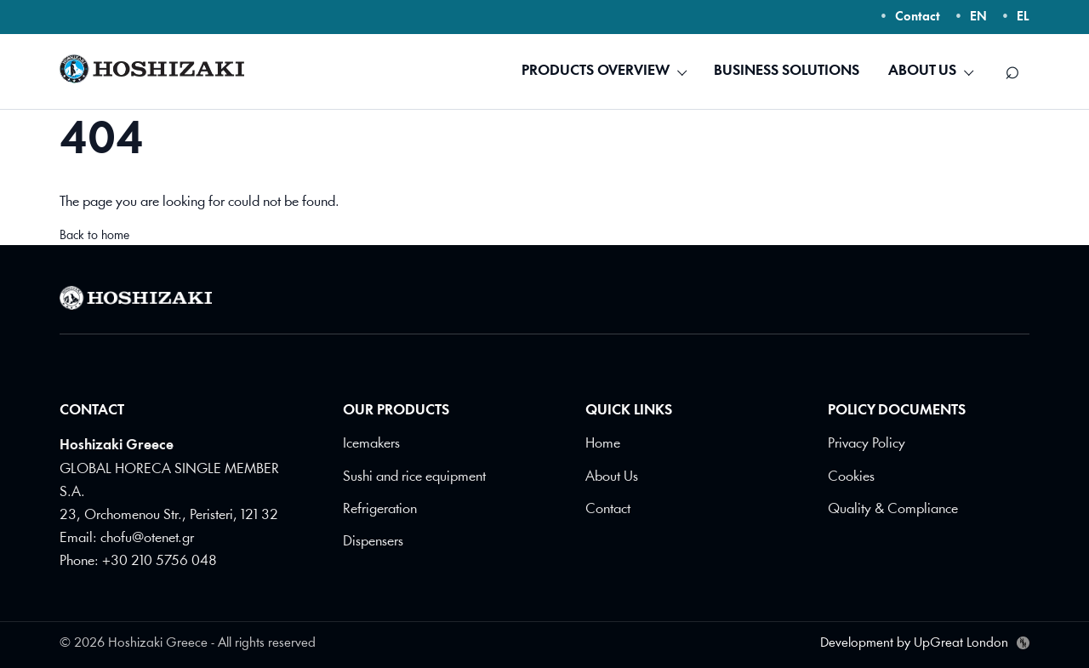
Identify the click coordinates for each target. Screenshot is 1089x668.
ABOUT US (922, 71)
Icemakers (371, 444)
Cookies (851, 476)
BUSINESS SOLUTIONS (786, 71)
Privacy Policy (866, 444)
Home (602, 444)
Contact (917, 17)
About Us (611, 476)
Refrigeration (380, 508)
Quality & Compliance (893, 508)
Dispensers (373, 541)
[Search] (1012, 71)
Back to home (94, 236)
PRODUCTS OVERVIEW (596, 71)
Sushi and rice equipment (414, 476)
